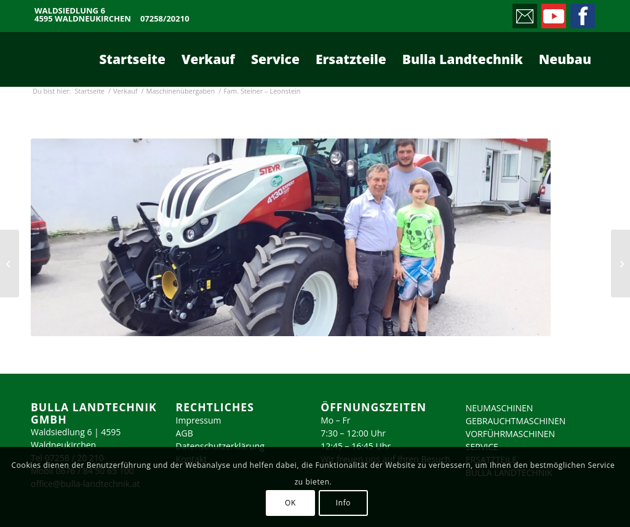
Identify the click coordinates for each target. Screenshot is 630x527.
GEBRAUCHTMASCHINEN (516, 421)
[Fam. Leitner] (9, 263)
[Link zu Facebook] (582, 13)
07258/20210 (164, 19)
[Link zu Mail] (524, 13)
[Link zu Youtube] (553, 13)
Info (343, 502)
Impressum (198, 420)
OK (290, 502)
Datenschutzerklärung (220, 446)
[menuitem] (132, 59)
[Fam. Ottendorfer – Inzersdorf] (620, 263)
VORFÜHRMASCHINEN (510, 434)
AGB (184, 433)
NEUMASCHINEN (499, 408)
